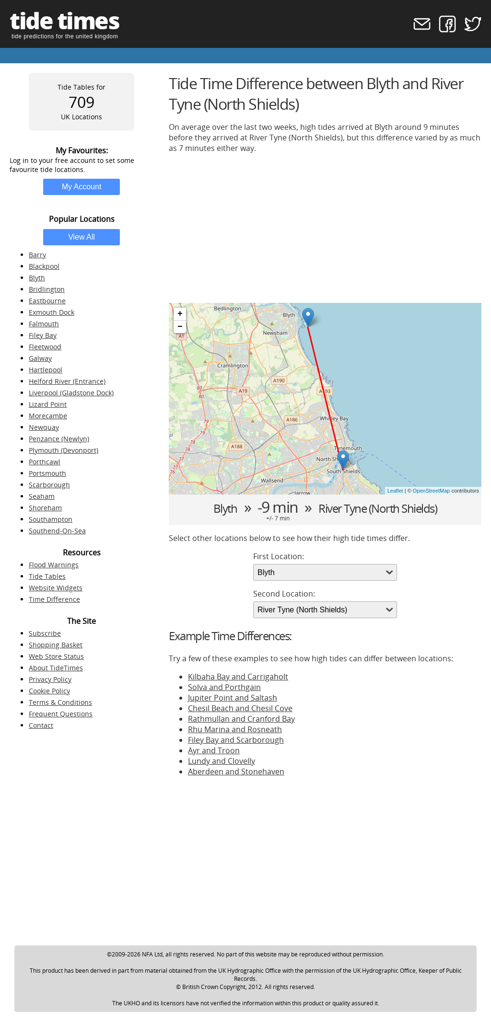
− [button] (180, 327)
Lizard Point (48, 404)
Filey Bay (43, 335)
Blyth (37, 277)
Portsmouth (47, 473)
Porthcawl (44, 461)
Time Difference (54, 599)
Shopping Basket (55, 644)
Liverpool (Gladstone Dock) (71, 392)
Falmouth (44, 323)
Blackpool (44, 266)
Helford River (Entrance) (67, 381)
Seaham (42, 496)
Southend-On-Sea (57, 530)
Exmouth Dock (51, 312)
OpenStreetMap (431, 491)
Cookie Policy (49, 690)
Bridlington (47, 289)
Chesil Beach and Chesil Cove (240, 708)
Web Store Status (56, 656)
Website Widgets (55, 587)
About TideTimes (56, 667)
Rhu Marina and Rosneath (235, 729)
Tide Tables (47, 576)
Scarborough (49, 484)
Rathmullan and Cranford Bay (241, 718)
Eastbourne (47, 300)
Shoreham (45, 507)
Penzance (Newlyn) (59, 438)
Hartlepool (45, 369)
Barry (37, 254)
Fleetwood (45, 346)
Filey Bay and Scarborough (236, 740)
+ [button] (180, 314)
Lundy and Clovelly (221, 761)
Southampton (50, 519)
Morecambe (48, 415)
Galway (40, 358)
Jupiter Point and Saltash (232, 697)
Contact (41, 725)
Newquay (44, 427)
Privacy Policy (50, 679)
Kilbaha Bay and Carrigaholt (238, 676)
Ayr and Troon (214, 750)
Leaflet (395, 491)
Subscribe (45, 633)
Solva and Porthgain (224, 687)
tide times (64, 20)
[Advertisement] (325, 228)
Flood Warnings (54, 564)
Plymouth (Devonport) (63, 450)
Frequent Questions (61, 713)
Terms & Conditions (60, 702)
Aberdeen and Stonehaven (236, 771)
